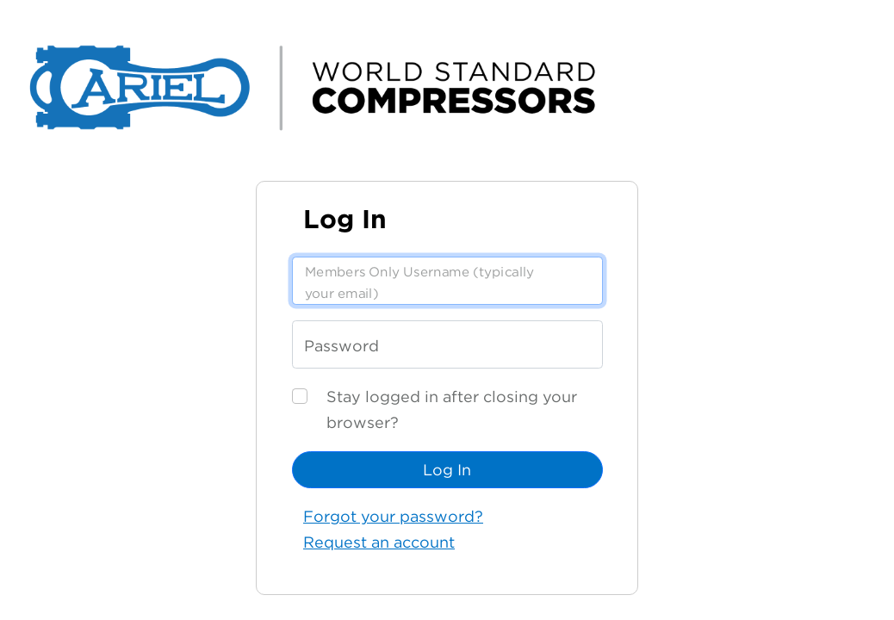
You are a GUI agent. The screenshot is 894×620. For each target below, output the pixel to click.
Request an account (379, 542)
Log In (447, 470)
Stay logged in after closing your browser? (451, 409)
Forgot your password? (393, 516)
